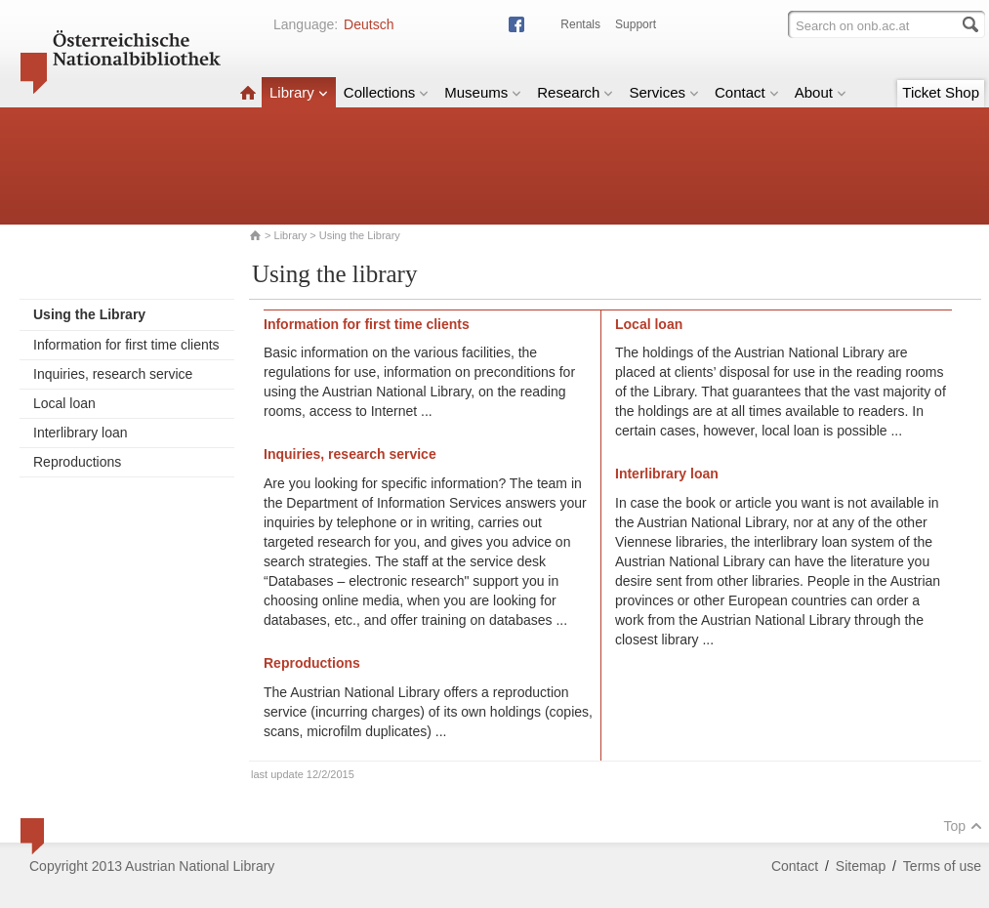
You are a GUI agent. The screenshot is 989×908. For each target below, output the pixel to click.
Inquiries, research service (112, 374)
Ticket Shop (940, 92)
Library (298, 92)
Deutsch (368, 24)
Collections (386, 92)
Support (635, 24)
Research (575, 92)
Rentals (580, 24)
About (820, 92)
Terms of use (942, 866)
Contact (747, 92)
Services (664, 92)
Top (962, 826)
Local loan (64, 403)
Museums (482, 92)
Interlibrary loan (80, 432)
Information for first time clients (126, 344)
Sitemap (861, 866)
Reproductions (77, 462)
